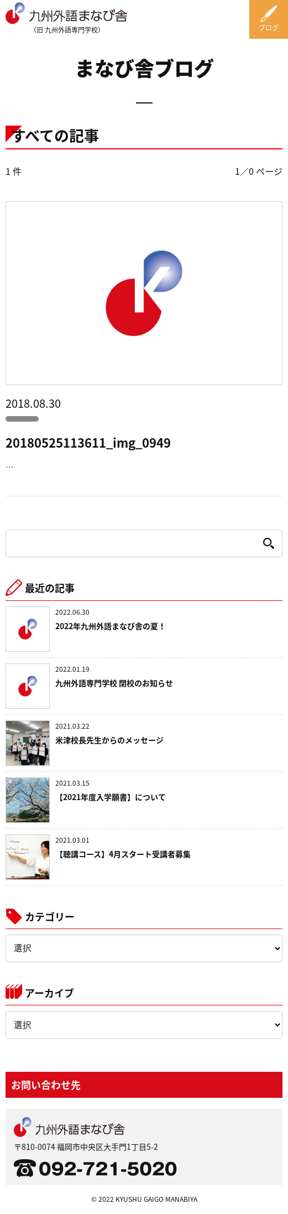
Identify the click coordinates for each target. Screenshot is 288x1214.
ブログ (269, 28)
